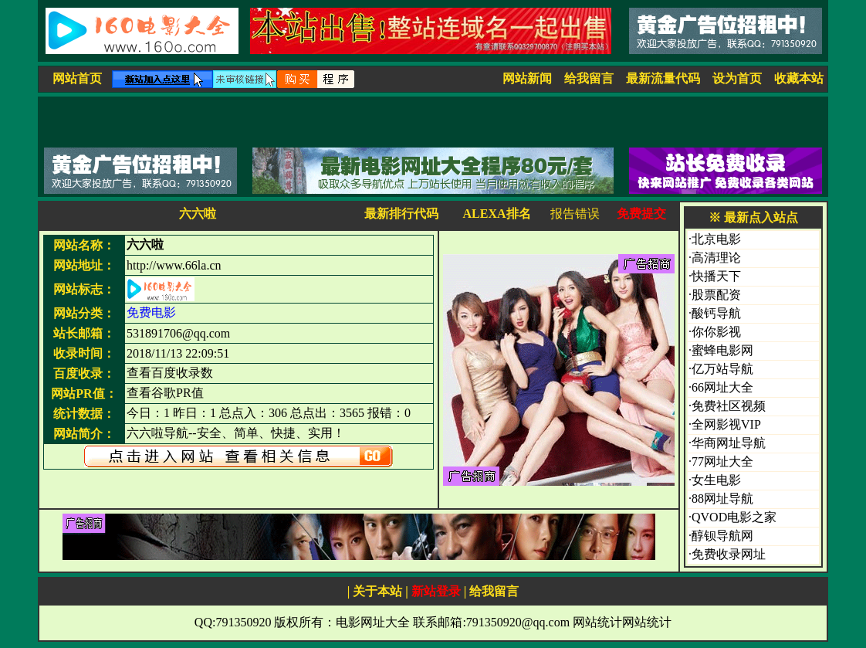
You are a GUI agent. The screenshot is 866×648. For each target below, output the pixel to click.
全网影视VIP (726, 424)
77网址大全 (722, 461)
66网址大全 (722, 387)
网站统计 (597, 622)
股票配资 (716, 294)
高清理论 (716, 257)
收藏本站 (799, 78)
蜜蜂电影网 (722, 350)
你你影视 (716, 331)
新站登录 (436, 591)
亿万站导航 (722, 368)
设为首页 (737, 78)
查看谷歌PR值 (165, 392)
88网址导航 (722, 498)
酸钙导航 (716, 313)
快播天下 (716, 276)
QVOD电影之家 (734, 517)
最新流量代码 (663, 78)
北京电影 (716, 239)
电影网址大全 (373, 622)
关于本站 (377, 591)
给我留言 (589, 78)
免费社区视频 (729, 405)
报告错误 (575, 213)
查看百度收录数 (170, 372)
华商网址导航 (729, 443)
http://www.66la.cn (174, 265)
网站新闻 (527, 78)
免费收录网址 (729, 554)
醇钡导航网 (722, 535)
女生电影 (716, 480)
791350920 (243, 622)
